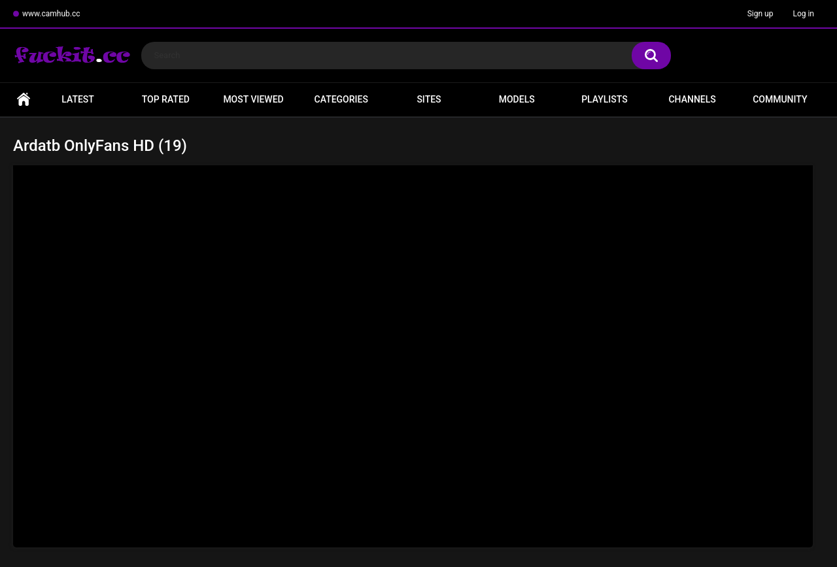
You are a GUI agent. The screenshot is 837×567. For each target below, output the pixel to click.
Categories (341, 99)
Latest (77, 99)
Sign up (760, 13)
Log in (803, 13)
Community (780, 99)
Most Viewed (253, 99)
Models (517, 99)
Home (23, 99)
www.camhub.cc (51, 13)
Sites (429, 99)
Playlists (604, 99)
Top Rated (166, 99)
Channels (691, 99)
